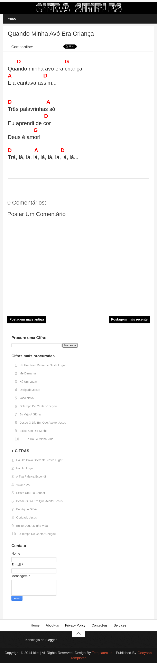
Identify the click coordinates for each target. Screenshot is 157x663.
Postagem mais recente (129, 319)
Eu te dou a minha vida (37, 439)
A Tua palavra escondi (31, 476)
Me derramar (28, 373)
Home (35, 625)
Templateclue (102, 653)
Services (120, 625)
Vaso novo (26, 398)
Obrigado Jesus (29, 389)
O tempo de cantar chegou (38, 406)
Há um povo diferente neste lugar (42, 365)
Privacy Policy (75, 625)
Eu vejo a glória (30, 414)
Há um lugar (28, 381)
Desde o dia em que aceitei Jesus (42, 422)
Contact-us (99, 625)
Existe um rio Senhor (33, 430)
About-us (52, 625)
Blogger (50, 640)
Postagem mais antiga (26, 319)
